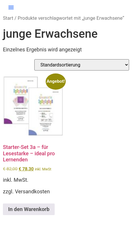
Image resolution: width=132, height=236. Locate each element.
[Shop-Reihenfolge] (81, 65)
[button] (11, 7)
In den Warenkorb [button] (28, 209)
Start (8, 18)
